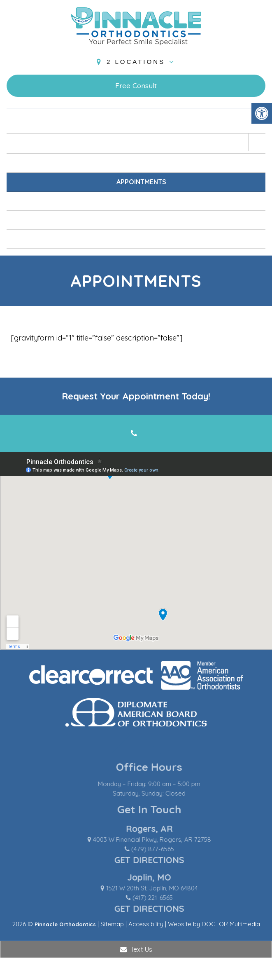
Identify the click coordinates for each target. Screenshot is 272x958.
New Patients (141, 163)
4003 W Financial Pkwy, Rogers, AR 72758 (168, 839)
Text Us (136, 949)
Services (141, 201)
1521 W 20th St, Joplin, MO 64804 (168, 888)
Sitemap (112, 924)
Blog (141, 220)
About (141, 143)
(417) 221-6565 (168, 898)
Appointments (141, 182)
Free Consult (136, 85)
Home (141, 124)
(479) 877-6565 (168, 849)
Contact (141, 239)
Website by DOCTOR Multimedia (214, 924)
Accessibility (145, 924)
